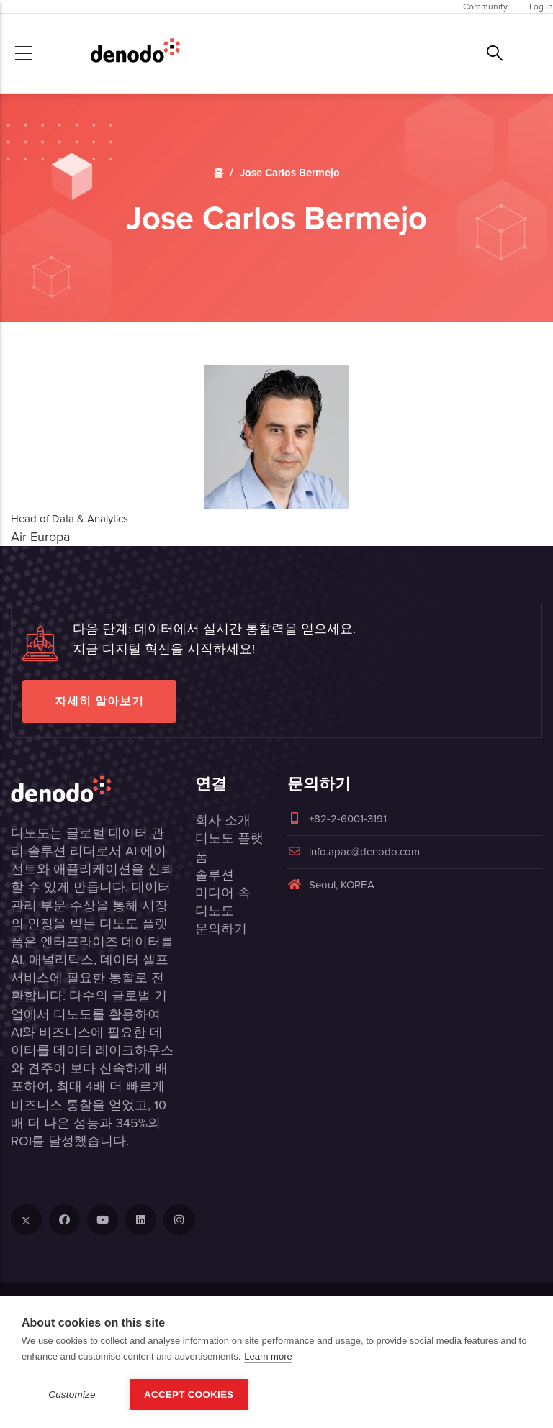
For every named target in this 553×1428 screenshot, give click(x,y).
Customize (72, 1394)
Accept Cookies (188, 1394)
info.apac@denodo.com (353, 852)
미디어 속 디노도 (223, 901)
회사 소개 (223, 820)
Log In (541, 6)
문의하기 (221, 928)
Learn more (268, 1356)
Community (485, 6)
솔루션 (214, 874)
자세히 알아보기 (99, 701)
